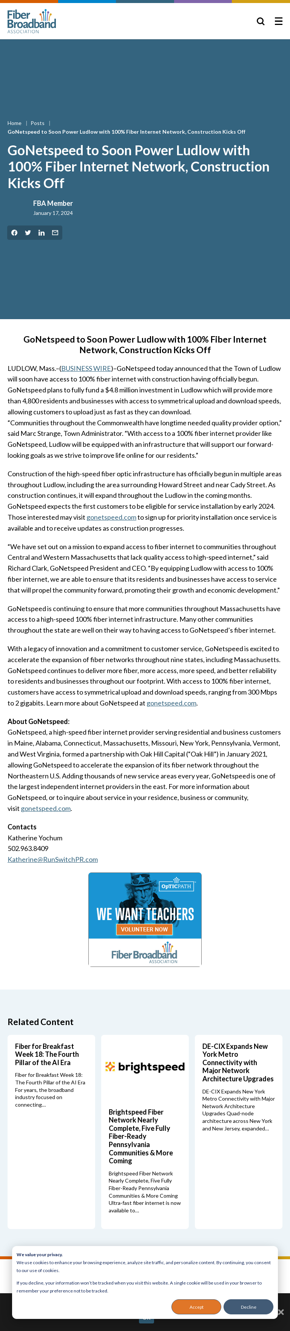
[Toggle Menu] (279, 21)
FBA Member (53, 203)
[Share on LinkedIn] (41, 232)
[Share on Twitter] (28, 232)
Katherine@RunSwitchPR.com (53, 859)
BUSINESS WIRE (86, 368)
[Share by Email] (55, 232)
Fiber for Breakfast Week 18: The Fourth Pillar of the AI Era (47, 1054)
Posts (38, 123)
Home (15, 123)
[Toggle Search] (260, 21)
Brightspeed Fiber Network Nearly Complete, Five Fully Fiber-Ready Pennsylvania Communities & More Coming (141, 1136)
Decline (248, 1307)
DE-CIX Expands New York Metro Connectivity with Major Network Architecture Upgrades (238, 1062)
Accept (197, 1307)
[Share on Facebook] (14, 232)
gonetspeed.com (111, 517)
